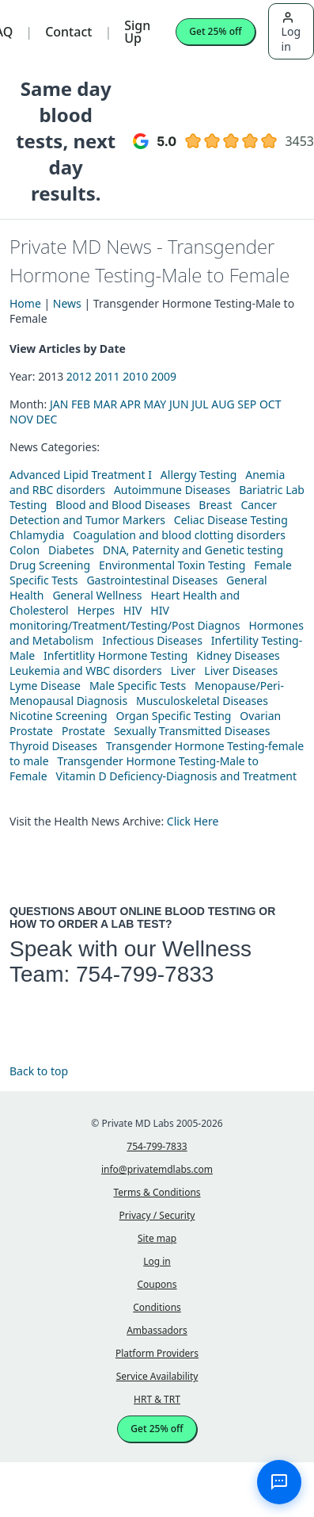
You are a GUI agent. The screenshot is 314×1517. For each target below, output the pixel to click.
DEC (46, 419)
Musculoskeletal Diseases (202, 700)
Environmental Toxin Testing (172, 565)
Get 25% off (215, 31)
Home (25, 303)
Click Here (193, 821)
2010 (135, 376)
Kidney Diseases (238, 655)
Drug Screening (49, 565)
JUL (199, 404)
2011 (107, 376)
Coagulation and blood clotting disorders (179, 534)
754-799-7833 (145, 974)
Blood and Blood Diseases (122, 504)
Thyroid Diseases (53, 745)
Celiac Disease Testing (231, 519)
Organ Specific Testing (173, 715)
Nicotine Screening (58, 715)
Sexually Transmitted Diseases (192, 730)
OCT (270, 404)
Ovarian (260, 715)
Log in (291, 32)
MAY (155, 404)
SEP (246, 404)
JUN (179, 404)
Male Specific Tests (137, 685)
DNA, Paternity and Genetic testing (193, 549)
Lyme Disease (45, 685)
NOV (21, 419)
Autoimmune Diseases (172, 489)
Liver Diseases (241, 670)
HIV (132, 610)
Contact (68, 31)
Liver (183, 670)
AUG (222, 404)
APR (130, 404)
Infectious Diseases (152, 640)
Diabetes (71, 549)
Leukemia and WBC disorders (85, 670)
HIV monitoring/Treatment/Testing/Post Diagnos (124, 618)
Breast (215, 504)
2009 (163, 376)
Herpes (96, 610)
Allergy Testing (198, 474)
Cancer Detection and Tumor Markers (143, 512)
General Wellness (97, 595)
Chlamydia (36, 534)
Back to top (38, 1070)
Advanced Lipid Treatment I (80, 474)
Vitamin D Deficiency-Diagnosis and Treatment (176, 775)
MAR (105, 404)
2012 (79, 376)
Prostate (31, 730)
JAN (59, 404)
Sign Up (137, 31)
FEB (80, 404)
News (67, 303)
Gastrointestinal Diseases (152, 580)
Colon (24, 549)
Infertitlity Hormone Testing (115, 655)
